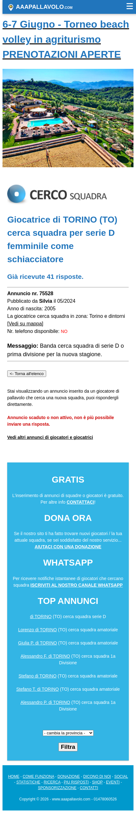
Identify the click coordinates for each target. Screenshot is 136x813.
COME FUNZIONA (38, 776)
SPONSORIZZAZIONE (57, 788)
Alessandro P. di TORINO (45, 702)
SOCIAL (121, 776)
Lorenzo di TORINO (37, 629)
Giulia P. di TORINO (37, 642)
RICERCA (52, 782)
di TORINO (41, 616)
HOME (13, 776)
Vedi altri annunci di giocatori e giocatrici (50, 437)
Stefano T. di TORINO (37, 689)
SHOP (97, 782)
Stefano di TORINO (38, 675)
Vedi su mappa (25, 323)
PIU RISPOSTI (76, 782)
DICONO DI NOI (97, 776)
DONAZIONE (68, 776)
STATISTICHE (28, 782)
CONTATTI (89, 788)
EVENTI (113, 782)
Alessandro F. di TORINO (45, 656)
